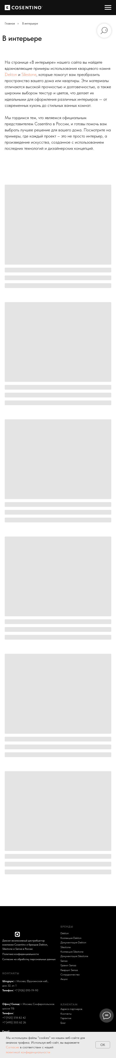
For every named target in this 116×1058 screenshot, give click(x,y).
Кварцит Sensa (69, 970)
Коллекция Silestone (71, 951)
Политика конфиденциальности (20, 954)
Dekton (11, 74)
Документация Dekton (73, 942)
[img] (5, 934)
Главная (10, 23)
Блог (63, 1023)
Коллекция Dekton (71, 938)
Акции (64, 979)
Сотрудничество (70, 974)
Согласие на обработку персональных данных (29, 959)
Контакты (66, 1013)
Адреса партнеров (71, 1009)
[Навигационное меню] (108, 7)
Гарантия (65, 1018)
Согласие (13, 1047)
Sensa (63, 960)
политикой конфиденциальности (28, 1052)
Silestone (28, 74)
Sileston (64, 947)
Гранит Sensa (68, 965)
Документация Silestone (74, 956)
